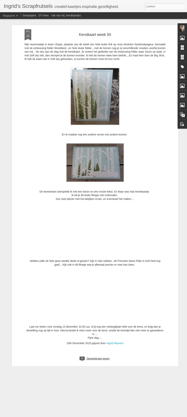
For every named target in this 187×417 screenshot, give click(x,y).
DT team (44, 15)
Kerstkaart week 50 (95, 19)
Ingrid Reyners (114, 327)
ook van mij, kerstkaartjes (66, 15)
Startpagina (29, 15)
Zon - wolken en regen (73, 412)
